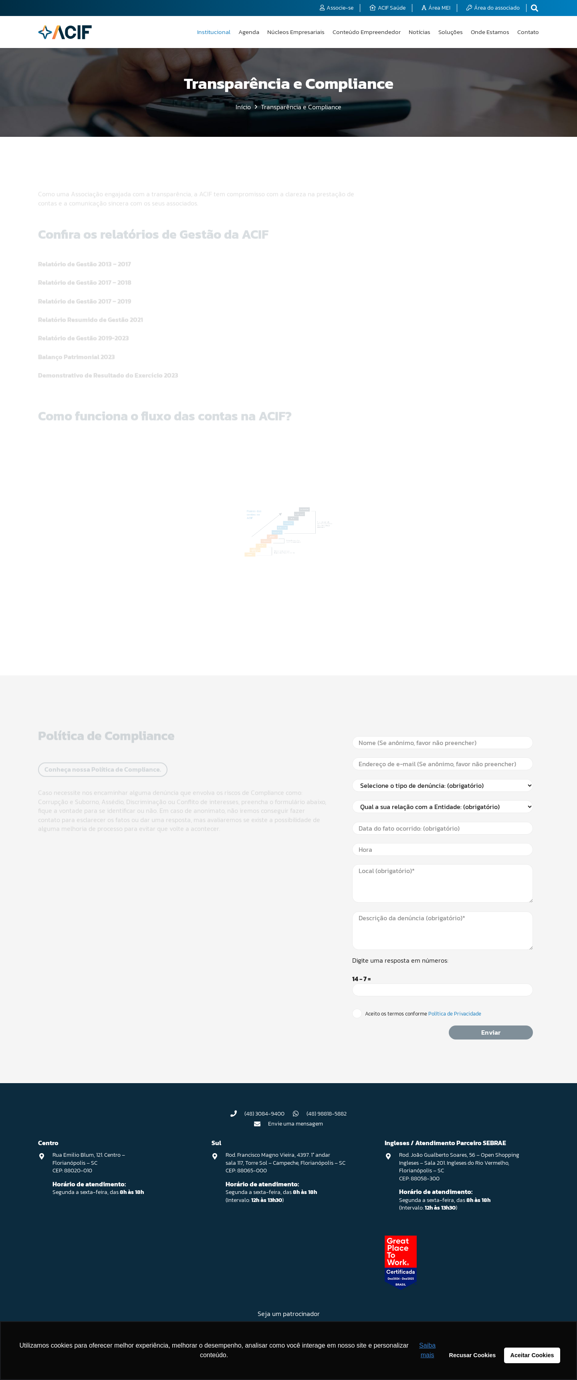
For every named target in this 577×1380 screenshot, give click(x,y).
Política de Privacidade (454, 1013)
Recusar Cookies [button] (472, 1355)
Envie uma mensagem (295, 1124)
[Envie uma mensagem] (261, 1124)
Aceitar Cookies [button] (532, 1355)
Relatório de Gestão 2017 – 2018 (84, 255)
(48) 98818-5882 (327, 1114)
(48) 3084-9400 (264, 1114)
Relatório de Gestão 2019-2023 (83, 311)
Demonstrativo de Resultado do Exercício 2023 (108, 348)
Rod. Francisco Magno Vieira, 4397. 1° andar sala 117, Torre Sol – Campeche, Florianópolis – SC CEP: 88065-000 (285, 1163)
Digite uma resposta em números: (400, 960)
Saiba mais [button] (427, 1350)
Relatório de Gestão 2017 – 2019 (84, 274)
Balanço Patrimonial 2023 (76, 329)
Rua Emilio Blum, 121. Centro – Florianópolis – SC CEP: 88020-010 (88, 1163)
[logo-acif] (65, 32)
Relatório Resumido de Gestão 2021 (90, 292)
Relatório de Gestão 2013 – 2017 (84, 237)
